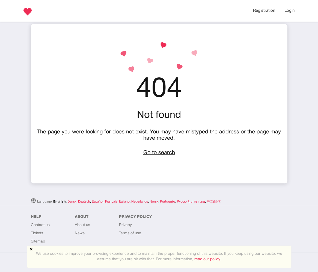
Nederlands (139, 201)
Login (289, 11)
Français (111, 201)
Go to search (159, 152)
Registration (264, 11)
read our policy (207, 259)
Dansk (71, 201)
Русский (183, 201)
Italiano (124, 201)
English (59, 201)
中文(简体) (214, 201)
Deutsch (84, 201)
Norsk (154, 201)
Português (167, 201)
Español (97, 201)
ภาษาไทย (198, 201)
